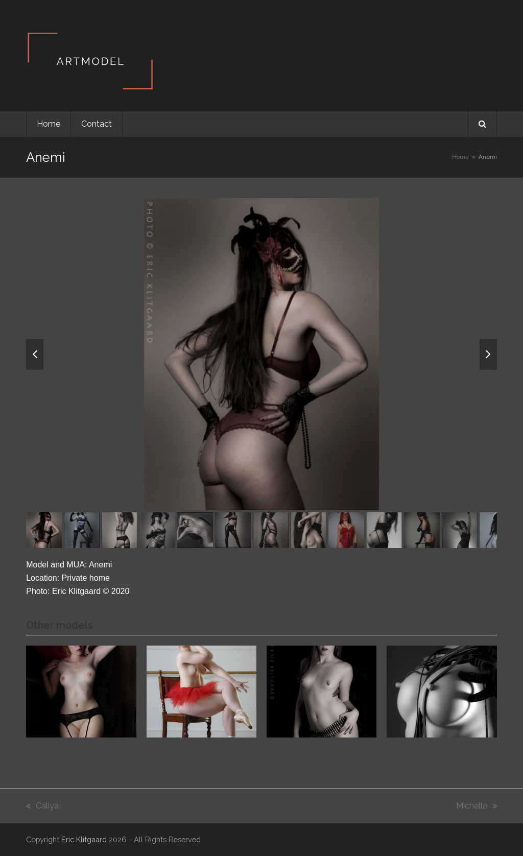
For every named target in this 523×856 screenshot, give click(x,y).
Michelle (476, 807)
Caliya (42, 807)
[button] (482, 124)
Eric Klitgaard (84, 839)
